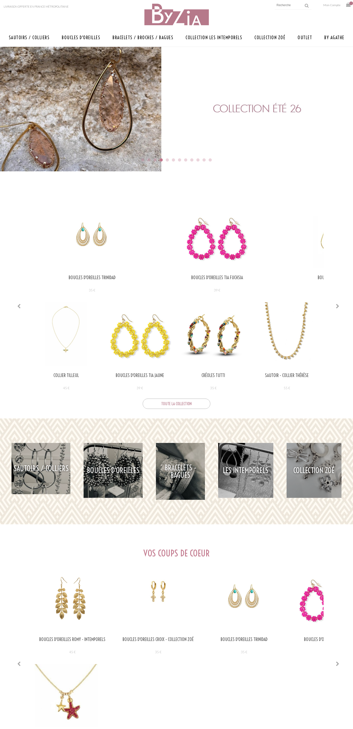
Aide (236, 679)
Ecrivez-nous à (92, 679)
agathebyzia (155, 605)
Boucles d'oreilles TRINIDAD (66, 278)
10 (198, 160)
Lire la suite (62, 644)
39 (140, 290)
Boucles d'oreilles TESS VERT (213, 278)
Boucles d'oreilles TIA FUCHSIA (140, 278)
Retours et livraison (251, 694)
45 (66, 554)
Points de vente (106, 687)
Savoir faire (109, 702)
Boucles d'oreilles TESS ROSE (287, 278)
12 (210, 160)
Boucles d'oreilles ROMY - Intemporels (66, 542)
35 (66, 290)
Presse (115, 694)
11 (204, 160)
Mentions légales (248, 687)
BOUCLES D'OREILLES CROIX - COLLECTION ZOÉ (140, 544)
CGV (236, 702)
